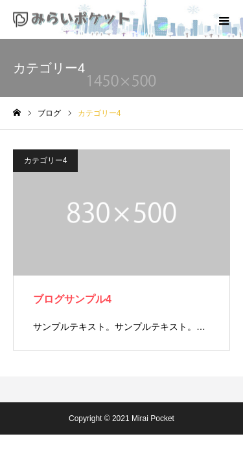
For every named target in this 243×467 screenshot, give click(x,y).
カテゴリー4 (45, 160)
